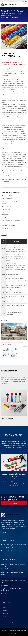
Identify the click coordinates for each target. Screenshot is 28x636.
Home (4, 15)
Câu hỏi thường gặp (8, 619)
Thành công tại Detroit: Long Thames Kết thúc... (13, 573)
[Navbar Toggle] (25, 4)
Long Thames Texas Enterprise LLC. (18, 630)
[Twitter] (3, 533)
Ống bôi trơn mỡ (7, 418)
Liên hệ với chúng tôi (9, 622)
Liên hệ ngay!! (14, 503)
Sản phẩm (5, 613)
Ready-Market (20, 633)
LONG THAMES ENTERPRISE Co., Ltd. (10, 17)
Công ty (9, 15)
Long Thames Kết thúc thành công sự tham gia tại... (12, 590)
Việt (26, 1)
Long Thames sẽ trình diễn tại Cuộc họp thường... (13, 565)
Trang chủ (6, 607)
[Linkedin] (5, 533)
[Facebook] (1, 533)
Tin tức (5, 616)
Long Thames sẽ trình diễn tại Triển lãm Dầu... (13, 581)
